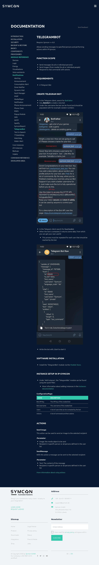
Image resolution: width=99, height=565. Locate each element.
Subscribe (57, 538)
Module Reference (20, 57)
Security (15, 42)
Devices (15, 60)
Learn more (16, 507)
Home (13, 526)
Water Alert (18, 141)
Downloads (15, 535)
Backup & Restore (19, 45)
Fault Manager (19, 93)
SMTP (16, 120)
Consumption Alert (21, 84)
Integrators (15, 539)
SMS (16, 117)
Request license (17, 509)
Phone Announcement (22, 105)
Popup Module (19, 114)
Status (29, 535)
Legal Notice (31, 526)
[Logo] (11, 6)
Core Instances (18, 145)
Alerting (17, 78)
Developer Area (18, 161)
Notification (18, 102)
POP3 (16, 111)
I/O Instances (17, 148)
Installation (16, 39)
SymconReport (19, 126)
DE (68, 554)
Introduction (17, 36)
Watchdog (18, 138)
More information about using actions (51, 472)
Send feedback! (83, 27)
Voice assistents (19, 72)
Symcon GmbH (31, 554)
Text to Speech (20, 132)
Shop (12, 543)
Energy (15, 66)
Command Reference (20, 158)
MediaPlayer (19, 99)
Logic (15, 63)
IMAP (16, 96)
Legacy (15, 154)
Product (13, 531)
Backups (16, 151)
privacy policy (69, 532)
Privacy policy (32, 531)
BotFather (69, 100)
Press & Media (32, 539)
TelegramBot (19, 129)
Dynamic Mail (19, 90)
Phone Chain (19, 108)
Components (17, 51)
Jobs (29, 543)
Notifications (18, 75)
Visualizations (18, 69)
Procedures (16, 54)
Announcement (20, 81)
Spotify (17, 123)
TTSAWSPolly (19, 135)
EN (72, 554)
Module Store (75, 365)
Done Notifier (19, 87)
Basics (14, 48)
